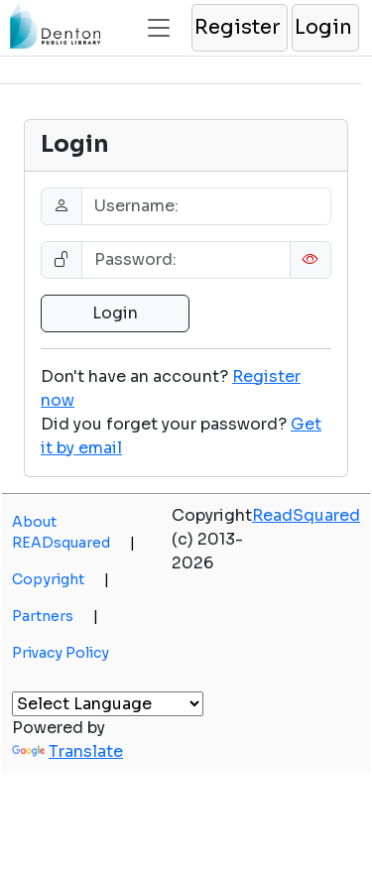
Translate (67, 751)
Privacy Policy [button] (60, 653)
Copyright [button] (60, 579)
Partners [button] (55, 616)
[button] (238, 28)
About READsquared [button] (73, 532)
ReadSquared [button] (306, 515)
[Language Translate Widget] (107, 703)
